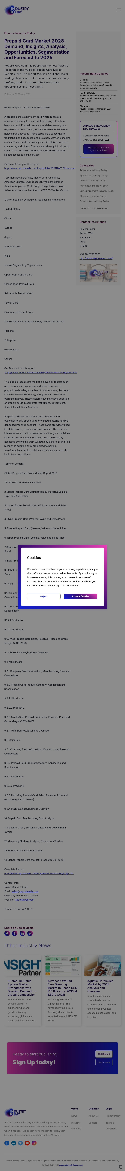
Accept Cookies (80, 596)
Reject (43, 596)
